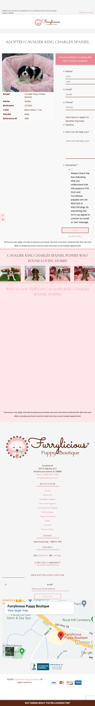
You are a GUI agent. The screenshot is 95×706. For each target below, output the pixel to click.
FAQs (47, 521)
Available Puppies (48, 499)
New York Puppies (47, 503)
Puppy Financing (47, 516)
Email (69, 89)
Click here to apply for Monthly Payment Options (77, 121)
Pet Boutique (47, 512)
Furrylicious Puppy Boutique (26, 679)
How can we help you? (77, 131)
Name (69, 71)
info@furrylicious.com (47, 478)
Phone (69, 102)
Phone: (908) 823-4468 (47, 474)
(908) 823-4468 (86, 12)
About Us (47, 495)
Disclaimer (72, 165)
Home (47, 491)
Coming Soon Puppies (47, 508)
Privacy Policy (75, 236)
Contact (47, 525)
